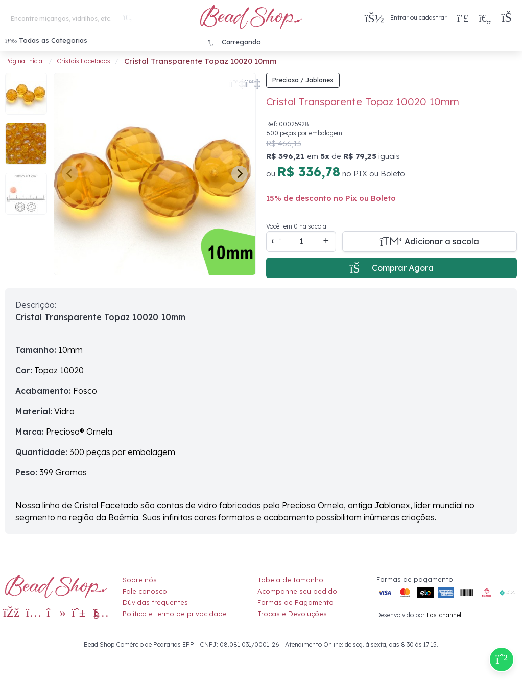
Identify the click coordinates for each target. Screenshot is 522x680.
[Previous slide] (70, 174)
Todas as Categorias (46, 40)
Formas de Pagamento (295, 602)
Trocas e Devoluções (292, 613)
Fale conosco (145, 591)
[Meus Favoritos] (485, 18)
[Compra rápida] (462, 18)
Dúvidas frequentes (155, 602)
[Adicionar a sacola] (429, 241)
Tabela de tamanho (290, 580)
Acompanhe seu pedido (297, 591)
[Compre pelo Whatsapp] (501, 659)
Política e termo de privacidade (175, 613)
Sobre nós (140, 580)
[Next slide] (239, 174)
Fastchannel (443, 615)
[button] (509, 18)
